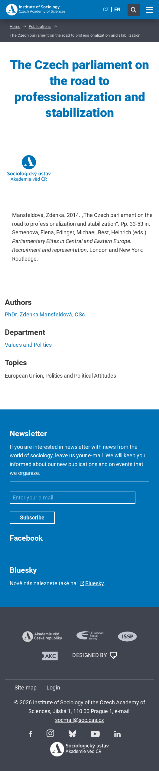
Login (53, 687)
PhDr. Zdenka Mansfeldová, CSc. (45, 314)
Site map (26, 687)
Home (15, 26)
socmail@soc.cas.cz (79, 720)
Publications (40, 26)
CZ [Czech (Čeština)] (106, 9)
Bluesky (94, 583)
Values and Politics (28, 345)
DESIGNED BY (94, 655)
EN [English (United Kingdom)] (117, 9)
